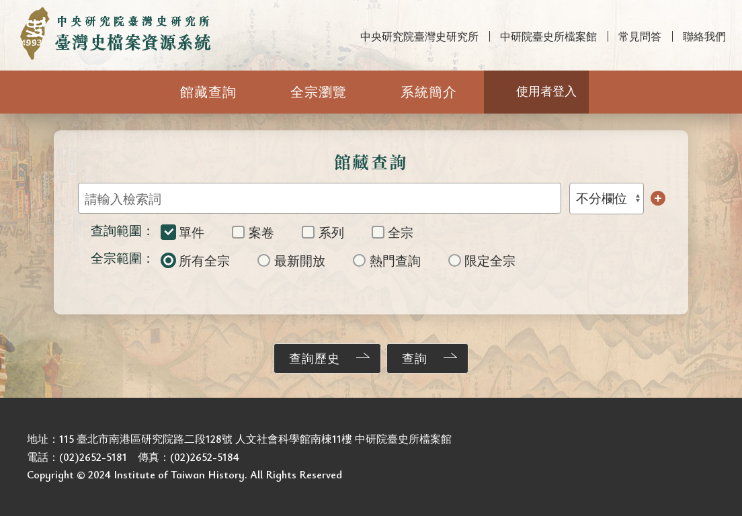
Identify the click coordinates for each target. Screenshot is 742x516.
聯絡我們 (704, 36)
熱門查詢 (387, 260)
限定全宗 (482, 260)
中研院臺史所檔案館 (548, 36)
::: (7, 11)
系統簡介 (429, 92)
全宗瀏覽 (318, 92)
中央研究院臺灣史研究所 (419, 36)
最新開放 (291, 260)
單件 (183, 232)
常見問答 (639, 36)
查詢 (414, 358)
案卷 (253, 232)
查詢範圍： (123, 230)
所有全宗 (196, 260)
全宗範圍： (123, 257)
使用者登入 (546, 91)
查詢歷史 (314, 358)
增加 (658, 198)
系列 (323, 232)
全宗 (393, 232)
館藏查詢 (208, 92)
